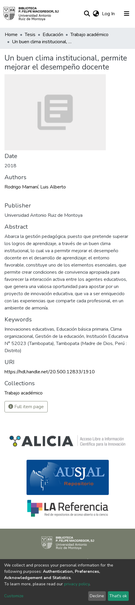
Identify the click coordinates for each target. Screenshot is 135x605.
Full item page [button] (26, 406)
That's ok (118, 596)
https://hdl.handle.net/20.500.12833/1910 (49, 372)
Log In (109, 13)
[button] (96, 13)
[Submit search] (87, 14)
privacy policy (76, 584)
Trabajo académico (89, 34)
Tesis (30, 34)
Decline (97, 596)
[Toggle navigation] (126, 14)
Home (11, 34)
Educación (53, 34)
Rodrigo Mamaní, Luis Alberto (35, 187)
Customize (14, 596)
